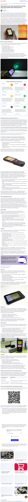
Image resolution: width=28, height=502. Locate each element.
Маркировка (4, 94)
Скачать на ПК (9, 265)
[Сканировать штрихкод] (26, 497)
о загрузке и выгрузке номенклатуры (9, 133)
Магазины (16, 83)
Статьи (4, 3)
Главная (2, 3)
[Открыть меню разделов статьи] (26, 1)
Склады (3, 83)
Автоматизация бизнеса (9, 3)
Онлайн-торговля (17, 94)
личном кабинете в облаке (12, 408)
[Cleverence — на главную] (3, 1)
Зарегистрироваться (4, 265)
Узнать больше (4, 91)
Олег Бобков (4, 10)
